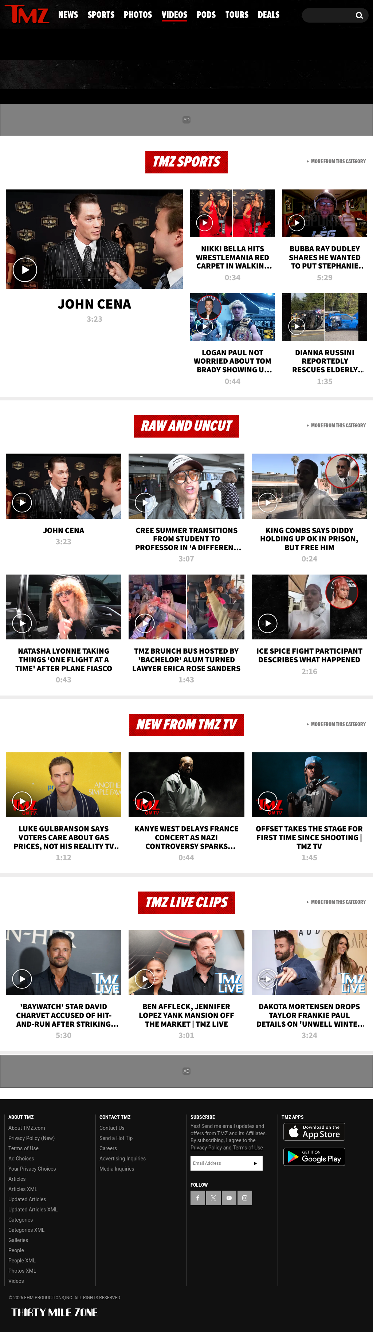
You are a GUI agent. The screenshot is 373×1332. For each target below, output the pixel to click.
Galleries (18, 1240)
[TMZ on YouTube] (229, 1198)
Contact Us (112, 1128)
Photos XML (22, 1271)
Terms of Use (23, 1148)
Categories (20, 1220)
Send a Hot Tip (116, 1138)
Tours (290, 74)
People (16, 1250)
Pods (241, 74)
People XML (22, 1261)
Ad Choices (21, 1158)
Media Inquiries (116, 1169)
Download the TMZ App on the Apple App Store (314, 1132)
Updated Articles (27, 1199)
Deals (341, 74)
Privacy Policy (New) (31, 1138)
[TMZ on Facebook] (10, 13)
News (22, 74)
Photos (133, 74)
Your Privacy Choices (32, 1169)
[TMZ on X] (21, 13)
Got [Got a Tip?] (27, 45)
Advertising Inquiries (122, 1158)
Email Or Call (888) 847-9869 (88, 45)
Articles (17, 1179)
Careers (108, 1148)
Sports (74, 74)
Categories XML (26, 1230)
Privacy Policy (206, 1148)
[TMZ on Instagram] (48, 13)
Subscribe (255, 1163)
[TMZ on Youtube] (34, 13)
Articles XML (23, 1189)
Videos (190, 74)
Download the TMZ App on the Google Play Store (314, 1157)
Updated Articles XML (33, 1209)
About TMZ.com (26, 1128)
